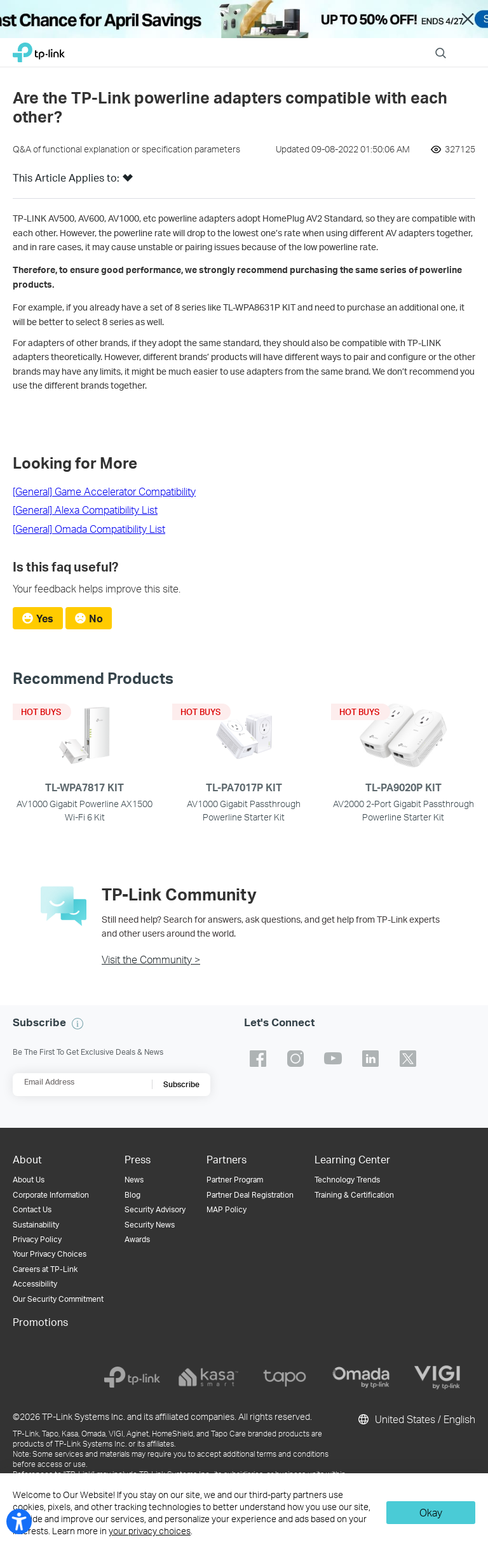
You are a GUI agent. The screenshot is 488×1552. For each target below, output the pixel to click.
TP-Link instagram (295, 1059)
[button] (128, 182)
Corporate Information (51, 1195)
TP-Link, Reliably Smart (39, 49)
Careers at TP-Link (45, 1269)
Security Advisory (155, 1209)
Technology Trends (347, 1179)
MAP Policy (227, 1209)
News (134, 1179)
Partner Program (235, 1179)
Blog (132, 1195)
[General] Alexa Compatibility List (85, 509)
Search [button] (440, 44)
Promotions (40, 1321)
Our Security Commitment (58, 1299)
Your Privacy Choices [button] (49, 1254)
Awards (137, 1239)
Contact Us (32, 1209)
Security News (150, 1224)
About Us (28, 1179)
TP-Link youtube (333, 1059)
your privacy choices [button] (150, 1530)
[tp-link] (132, 1377)
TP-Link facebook (258, 1059)
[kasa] (208, 1377)
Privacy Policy (37, 1239)
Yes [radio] (44, 618)
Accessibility (35, 1283)
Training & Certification (354, 1195)
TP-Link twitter (408, 1059)
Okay (430, 1512)
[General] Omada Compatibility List (89, 528)
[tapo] (285, 1377)
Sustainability (36, 1224)
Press (138, 1159)
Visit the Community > (151, 959)
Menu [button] (468, 44)
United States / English (415, 1419)
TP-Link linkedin (370, 1059)
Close (467, 19)
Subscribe (181, 1084)
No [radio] (96, 618)
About (27, 1159)
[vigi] (437, 1377)
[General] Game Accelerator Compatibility (104, 491)
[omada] (361, 1377)
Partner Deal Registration (250, 1195)
